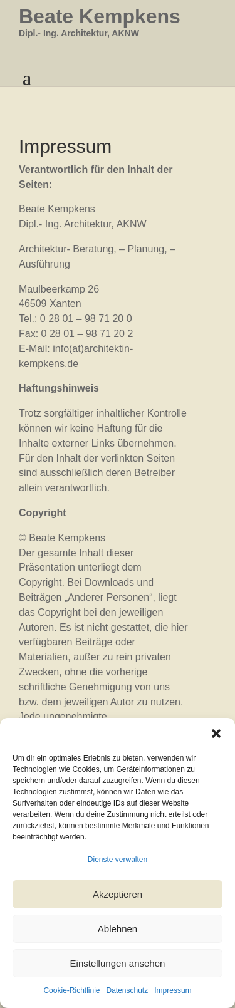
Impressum (172, 990)
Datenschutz (128, 990)
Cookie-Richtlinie (71, 990)
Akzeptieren (117, 894)
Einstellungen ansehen (117, 963)
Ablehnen (117, 928)
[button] (216, 733)
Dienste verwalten (117, 859)
